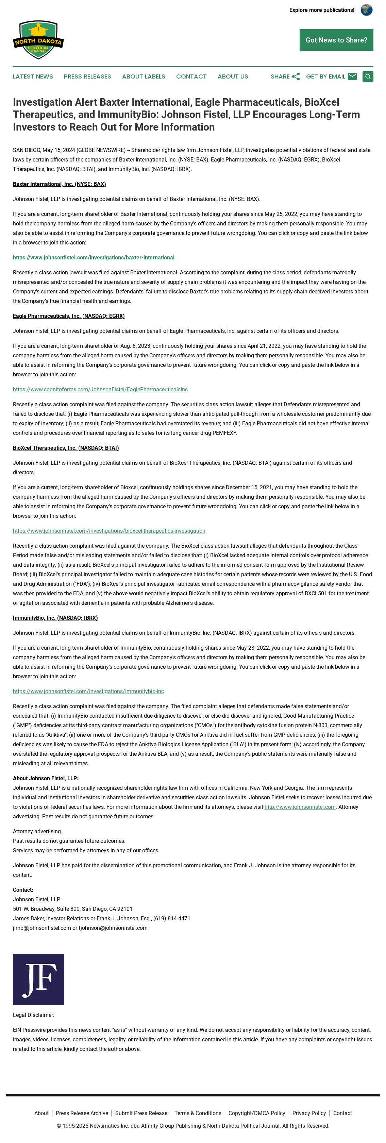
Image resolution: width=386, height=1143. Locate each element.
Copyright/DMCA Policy (257, 1113)
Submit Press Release (141, 1113)
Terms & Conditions (197, 1113)
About (41, 1113)
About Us (233, 76)
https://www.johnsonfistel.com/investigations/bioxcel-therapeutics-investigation (109, 531)
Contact (191, 76)
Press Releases (87, 76)
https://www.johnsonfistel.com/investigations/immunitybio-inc (88, 691)
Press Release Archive (82, 1113)
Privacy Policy (309, 1113)
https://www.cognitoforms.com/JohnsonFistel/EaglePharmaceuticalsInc (100, 389)
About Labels (143, 76)
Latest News (33, 76)
